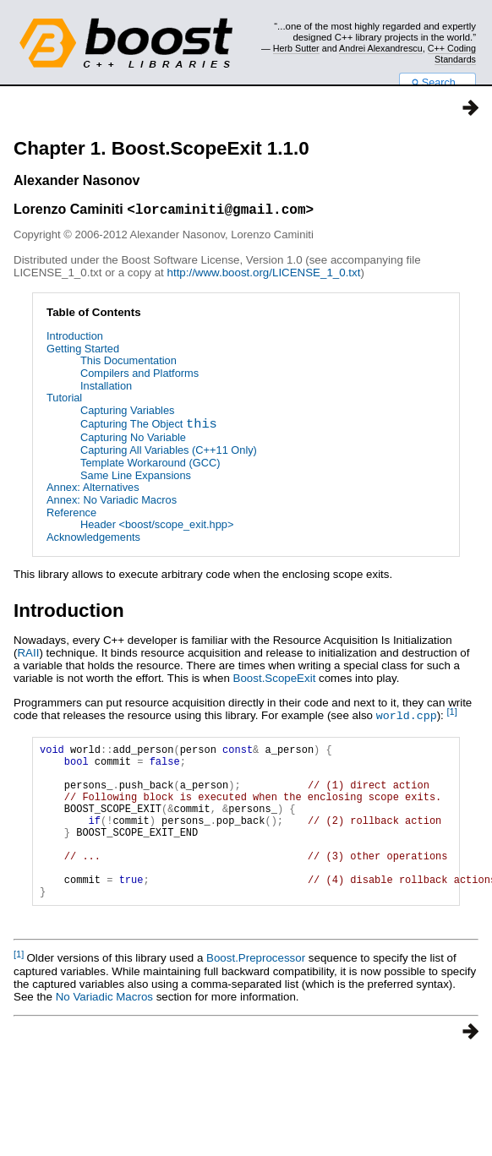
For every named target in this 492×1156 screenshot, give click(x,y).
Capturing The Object (148, 428)
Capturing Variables (127, 412)
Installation (106, 388)
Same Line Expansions (135, 478)
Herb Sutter (296, 48)
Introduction (74, 338)
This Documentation (128, 363)
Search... (437, 83)
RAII (28, 655)
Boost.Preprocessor (255, 992)
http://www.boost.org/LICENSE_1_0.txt (264, 275)
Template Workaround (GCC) (150, 465)
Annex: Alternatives (92, 489)
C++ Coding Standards (452, 53)
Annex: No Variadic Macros (111, 502)
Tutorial (64, 400)
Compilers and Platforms (139, 375)
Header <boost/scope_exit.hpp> (156, 527)
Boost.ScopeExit (274, 680)
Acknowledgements (93, 539)
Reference (71, 515)
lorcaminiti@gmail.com (220, 211)
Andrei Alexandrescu (381, 48)
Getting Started (82, 351)
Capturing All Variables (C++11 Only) (168, 452)
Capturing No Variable (133, 440)
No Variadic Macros (104, 1031)
